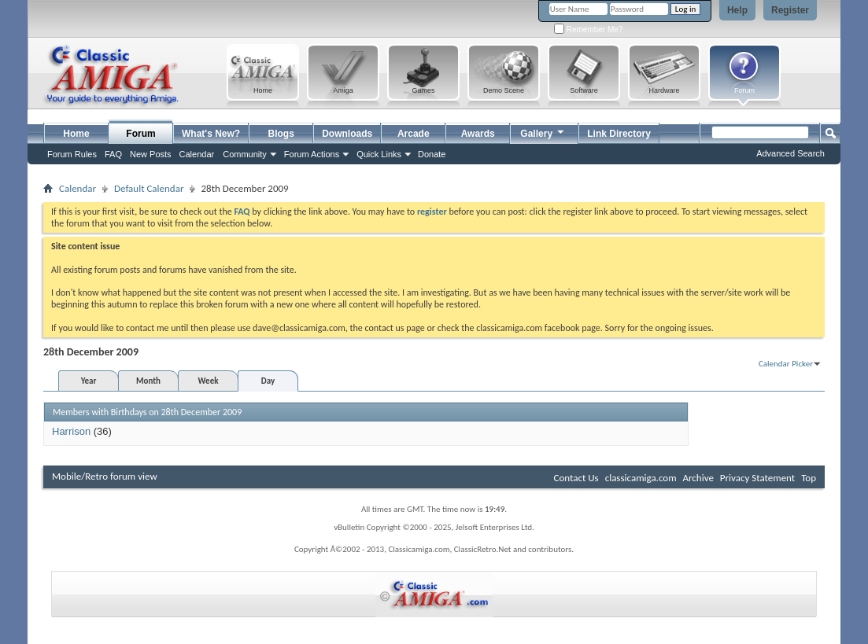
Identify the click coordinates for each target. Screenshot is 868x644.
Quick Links (378, 154)
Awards (478, 133)
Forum (140, 133)
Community (245, 154)
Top (808, 478)
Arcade (413, 133)
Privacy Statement (757, 478)
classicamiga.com (641, 478)
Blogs (281, 133)
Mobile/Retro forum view (104, 476)
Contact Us (576, 478)
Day (268, 381)
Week (208, 381)
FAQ (113, 154)
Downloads (347, 133)
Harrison (71, 431)
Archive (697, 478)
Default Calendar (148, 188)
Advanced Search (790, 153)
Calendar (197, 154)
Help (737, 10)
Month (148, 381)
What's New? (211, 133)
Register (790, 10)
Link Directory (619, 133)
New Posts (151, 154)
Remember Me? (588, 29)
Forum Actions (311, 154)
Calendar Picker (786, 364)
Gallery (543, 131)
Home (76, 133)
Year (89, 381)
